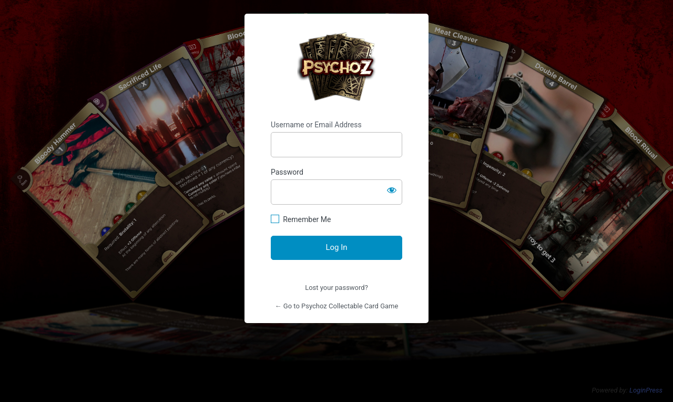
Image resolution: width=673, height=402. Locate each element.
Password (287, 172)
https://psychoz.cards (336, 67)
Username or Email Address (316, 124)
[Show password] (391, 189)
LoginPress (645, 390)
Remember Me (307, 219)
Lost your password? (336, 288)
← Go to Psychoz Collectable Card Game (337, 306)
